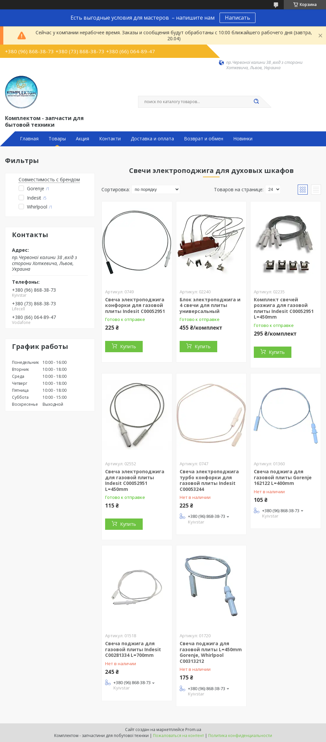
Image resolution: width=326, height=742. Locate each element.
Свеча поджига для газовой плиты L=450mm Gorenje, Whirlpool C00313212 (211, 652)
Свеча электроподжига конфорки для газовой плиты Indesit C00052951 (135, 305)
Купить (128, 346)
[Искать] (256, 102)
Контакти (110, 138)
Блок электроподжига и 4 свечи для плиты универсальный (210, 305)
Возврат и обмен (203, 138)
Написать (237, 17)
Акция (82, 138)
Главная (29, 138)
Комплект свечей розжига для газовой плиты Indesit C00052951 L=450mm (284, 308)
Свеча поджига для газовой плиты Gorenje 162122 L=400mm (283, 477)
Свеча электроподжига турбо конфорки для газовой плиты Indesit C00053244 (209, 480)
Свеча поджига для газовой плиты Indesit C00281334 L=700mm (133, 649)
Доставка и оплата (152, 138)
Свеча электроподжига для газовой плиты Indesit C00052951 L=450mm (134, 480)
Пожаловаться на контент (178, 735)
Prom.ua (193, 729)
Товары (57, 138)
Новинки (242, 138)
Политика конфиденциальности (240, 735)
